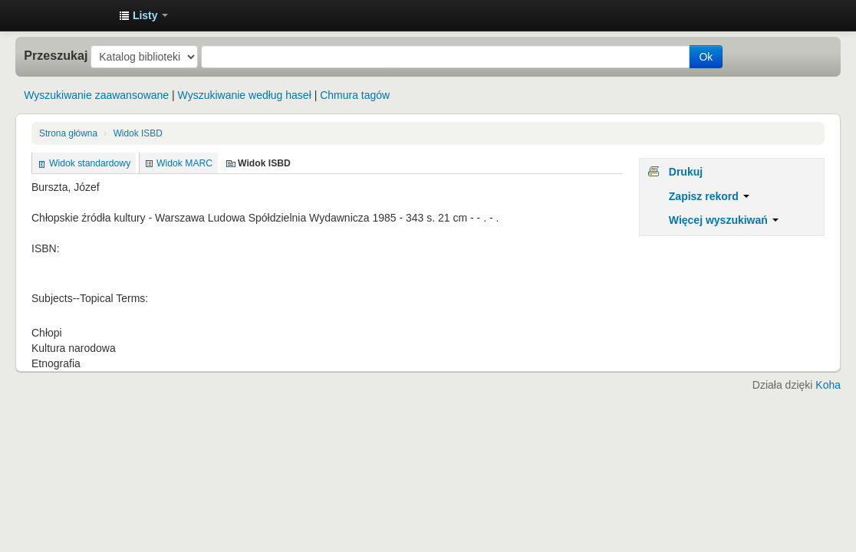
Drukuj (686, 172)
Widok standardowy (89, 163)
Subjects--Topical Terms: (89, 298)
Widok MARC (184, 163)
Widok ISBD (138, 133)
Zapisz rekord (709, 196)
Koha (828, 385)
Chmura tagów (355, 95)
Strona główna (68, 133)
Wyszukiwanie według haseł (244, 95)
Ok (706, 57)
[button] (143, 15)
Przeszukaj (55, 55)
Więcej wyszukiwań (724, 220)
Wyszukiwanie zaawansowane (96, 95)
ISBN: (45, 248)
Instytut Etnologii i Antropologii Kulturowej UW (69, 15)
